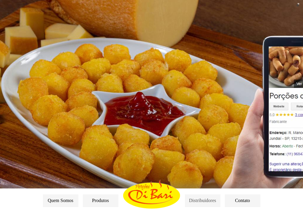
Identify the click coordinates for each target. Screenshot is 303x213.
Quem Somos (60, 200)
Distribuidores (202, 200)
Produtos (100, 200)
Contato (242, 200)
